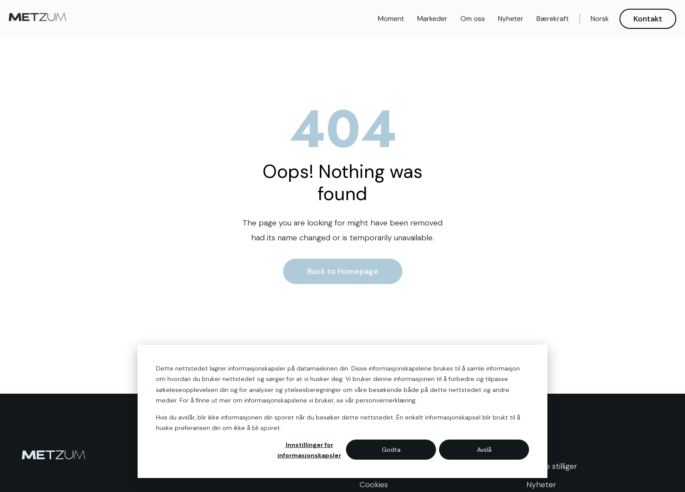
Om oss (472, 18)
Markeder (432, 18)
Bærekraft (552, 18)
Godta (391, 450)
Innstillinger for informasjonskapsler (309, 450)
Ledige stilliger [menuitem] (551, 466)
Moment (391, 18)
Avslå (484, 450)
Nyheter (510, 18)
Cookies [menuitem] (374, 484)
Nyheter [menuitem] (541, 484)
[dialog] (342, 411)
